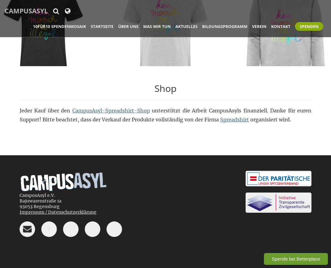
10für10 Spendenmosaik (59, 26)
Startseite (102, 26)
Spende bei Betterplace (296, 258)
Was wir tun (157, 26)
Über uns (128, 26)
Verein (259, 26)
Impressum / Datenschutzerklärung (58, 212)
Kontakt (280, 26)
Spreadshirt (234, 119)
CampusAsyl (26, 11)
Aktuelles (186, 26)
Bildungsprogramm (224, 26)
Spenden (309, 26)
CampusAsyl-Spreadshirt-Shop (111, 110)
